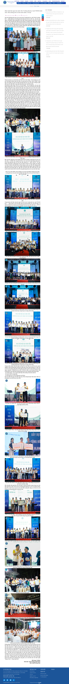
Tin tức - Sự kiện (43, 3)
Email (50, 1)
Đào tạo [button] (24, 3)
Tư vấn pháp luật (43, 676)
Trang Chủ (31, 6)
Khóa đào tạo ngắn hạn (34, 677)
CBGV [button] (35, 1)
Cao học (31, 674)
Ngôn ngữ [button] (62, 1)
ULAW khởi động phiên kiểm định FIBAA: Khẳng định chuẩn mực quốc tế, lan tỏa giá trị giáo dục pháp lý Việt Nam (55, 53)
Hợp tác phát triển (36, 3)
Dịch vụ (42, 671)
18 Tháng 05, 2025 (24, 15)
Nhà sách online (43, 673)
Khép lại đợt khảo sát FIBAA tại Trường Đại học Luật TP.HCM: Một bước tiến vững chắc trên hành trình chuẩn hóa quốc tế (55, 13)
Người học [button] (39, 1)
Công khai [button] (26, 1)
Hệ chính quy (32, 671)
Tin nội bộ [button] (31, 1)
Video (53, 669)
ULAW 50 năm (17, 1)
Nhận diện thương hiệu (56, 1)
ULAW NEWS (59, 3)
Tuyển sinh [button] (19, 3)
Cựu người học (45, 1)
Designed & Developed (35, 682)
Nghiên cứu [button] (29, 3)
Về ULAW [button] (22, 1)
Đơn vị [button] (54, 3)
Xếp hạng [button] (49, 3)
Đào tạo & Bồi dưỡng (44, 675)
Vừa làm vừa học (33, 672)
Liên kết (42, 669)
